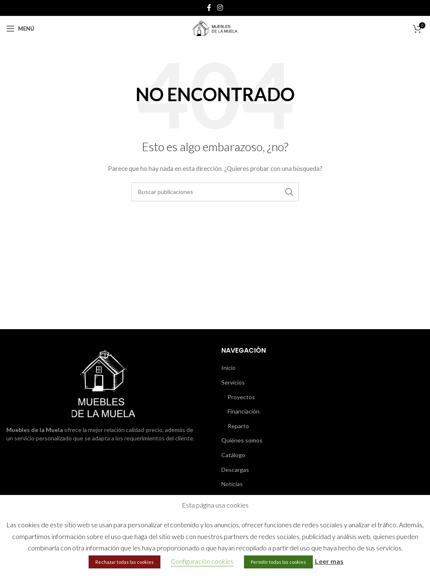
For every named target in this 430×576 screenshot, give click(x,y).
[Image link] (103, 383)
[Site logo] (215, 27)
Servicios (233, 382)
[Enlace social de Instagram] (219, 7)
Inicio (228, 367)
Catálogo (233, 454)
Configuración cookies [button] (202, 561)
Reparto (238, 425)
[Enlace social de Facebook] (209, 7)
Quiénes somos (241, 440)
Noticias (232, 483)
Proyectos (241, 397)
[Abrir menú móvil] (20, 28)
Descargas (235, 469)
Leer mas (329, 561)
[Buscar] (215, 192)
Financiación (244, 411)
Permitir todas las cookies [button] (278, 562)
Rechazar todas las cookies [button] (124, 562)
